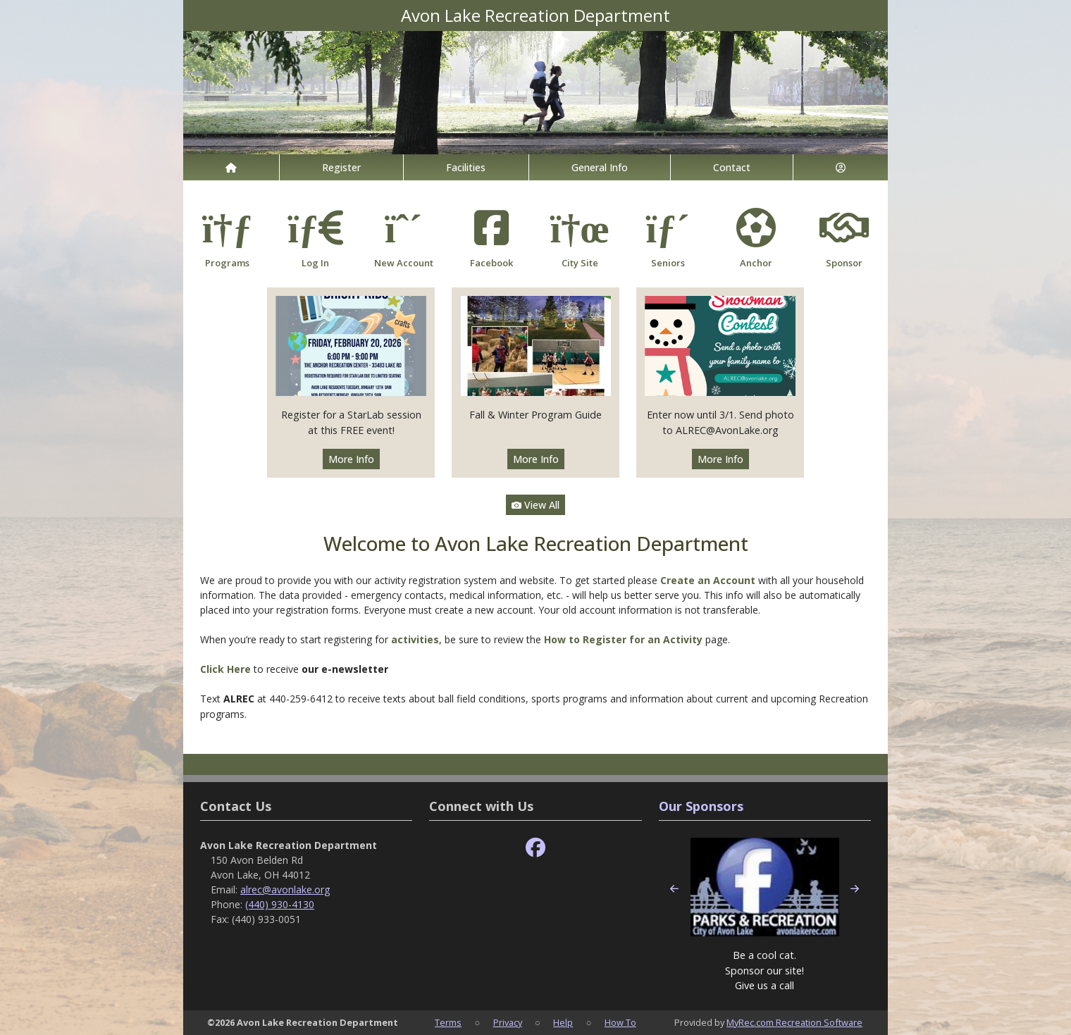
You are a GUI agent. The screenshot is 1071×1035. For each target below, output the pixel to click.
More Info (351, 459)
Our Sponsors (701, 806)
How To (620, 1022)
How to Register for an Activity (623, 639)
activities (415, 639)
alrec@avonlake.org (285, 889)
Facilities (465, 167)
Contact (731, 167)
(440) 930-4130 (279, 904)
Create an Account (707, 580)
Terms (448, 1022)
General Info (599, 167)
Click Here (227, 669)
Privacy (507, 1022)
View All (535, 505)
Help (563, 1022)
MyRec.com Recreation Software (794, 1022)
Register (341, 167)
